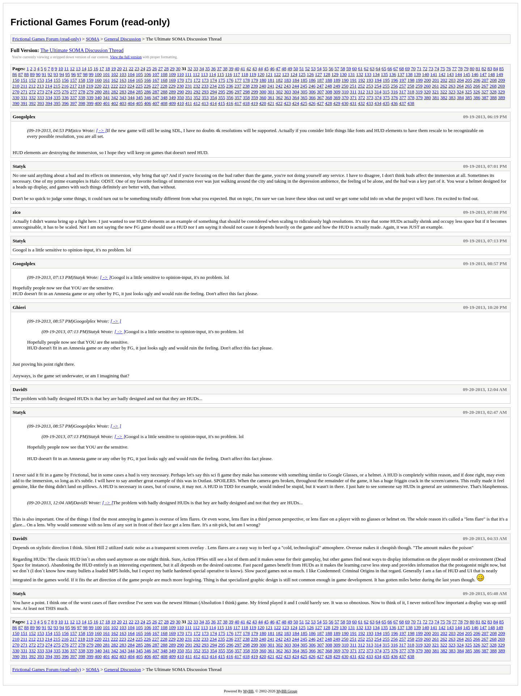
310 (345, 91)
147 (483, 74)
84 (495, 68)
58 (342, 68)
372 (361, 97)
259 (419, 86)
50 (295, 68)
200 (427, 80)
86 (14, 74)
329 (501, 91)
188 (328, 80)
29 (172, 68)
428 (328, 103)
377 (402, 97)
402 (114, 103)
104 (131, 74)
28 (166, 68)
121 (269, 74)
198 (411, 80)
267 (484, 86)
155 (57, 80)
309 (336, 91)
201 (435, 80)
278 (81, 91)
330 (16, 97)
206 (476, 80)
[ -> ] (101, 130)
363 (287, 97)
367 (320, 97)
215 (56, 86)
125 (302, 74)
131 (351, 74)
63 (372, 68)
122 (277, 74)
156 (65, 80)
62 (366, 68)
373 (369, 97)
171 (188, 80)
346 (147, 97)
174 (213, 80)
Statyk (19, 166)
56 (331, 68)
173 (205, 80)
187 (320, 80)
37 (219, 68)
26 (154, 68)
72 (425, 68)
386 (476, 97)
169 (172, 80)
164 (131, 80)
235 (221, 86)
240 (262, 86)
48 (283, 68)
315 (386, 91)
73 (430, 68)
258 (411, 86)
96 (73, 74)
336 (65, 97)
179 (254, 80)
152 (32, 80)
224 (131, 86)
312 (361, 91)
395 (57, 103)
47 (278, 68)
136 (392, 74)
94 (61, 74)
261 (435, 86)
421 (271, 103)
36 (213, 68)
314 (378, 91)
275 (57, 91)
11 (66, 68)
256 (394, 86)
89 (32, 74)
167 (156, 80)
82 (484, 68)
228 (164, 86)
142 (442, 74)
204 (460, 80)
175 (221, 80)
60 (354, 68)
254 (378, 86)
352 (197, 97)
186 (312, 80)
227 (155, 86)
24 (142, 68)
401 (106, 103)
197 (402, 80)
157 (73, 80)
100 (98, 74)
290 (180, 91)
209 (501, 80)
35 (207, 68)
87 (20, 74)
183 (287, 80)
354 (213, 97)
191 (353, 80)
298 (246, 91)
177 (238, 80)
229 (172, 86)
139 (417, 74)
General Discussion (122, 39)
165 (139, 80)
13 (78, 68)
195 (386, 80)
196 (394, 80)
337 (73, 97)
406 (147, 103)
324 (460, 91)
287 (156, 91)
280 (98, 91)
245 (304, 86)
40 (236, 68)
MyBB (248, 691)
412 (196, 103)
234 (213, 86)
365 (304, 97)
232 (196, 86)
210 (16, 86)
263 (452, 86)
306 (312, 91)
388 (493, 97)
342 (114, 97)
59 (348, 68)
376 (394, 97)
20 (119, 68)
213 (40, 86)
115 (220, 74)
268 (493, 86)
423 (287, 103)
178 (246, 80)
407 (156, 103)
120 (260, 74)
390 (16, 103)
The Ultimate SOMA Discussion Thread (81, 50)
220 (98, 86)
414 (213, 103)
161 (106, 80)
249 (336, 86)
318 (411, 91)
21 (125, 68)
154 (48, 80)
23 (137, 68)
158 (81, 80)
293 (205, 91)
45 (266, 68)
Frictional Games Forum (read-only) (90, 22)
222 (114, 86)
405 (139, 103)
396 (65, 103)
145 (466, 74)
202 (444, 80)
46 (272, 68)
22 (131, 68)
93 (56, 74)
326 (476, 91)
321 (435, 91)
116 (228, 74)
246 (312, 86)
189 (336, 80)
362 (279, 97)
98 (85, 74)
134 (376, 74)
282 (114, 91)
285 (139, 91)
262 (444, 86)
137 (400, 74)
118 (244, 74)
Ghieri (19, 307)
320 (427, 91)
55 (325, 68)
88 (26, 74)
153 (40, 80)
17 (101, 68)
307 (320, 91)
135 (384, 74)
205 (468, 80)
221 (106, 86)
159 (90, 80)
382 (444, 97)
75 (442, 68)
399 (90, 103)
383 (452, 97)
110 (180, 74)
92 (50, 74)
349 (172, 97)
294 (213, 91)
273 (40, 91)
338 (81, 97)
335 (57, 97)
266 (476, 86)
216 (65, 86)
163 (123, 80)
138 (409, 74)
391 (24, 103)
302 (279, 91)
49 (289, 68)
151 (24, 80)
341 (106, 97)
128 (326, 74)
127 (318, 74)
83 (489, 68)
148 (491, 74)
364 (296, 97)
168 (164, 80)
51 (301, 68)
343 (123, 97)
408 (164, 103)
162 (114, 80)
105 (139, 74)
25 (148, 68)
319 (419, 91)
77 (454, 68)
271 (24, 91)
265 (468, 86)
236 (229, 86)
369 (336, 97)
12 (72, 68)
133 (368, 74)
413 (205, 103)
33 (195, 68)
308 (328, 91)
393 (40, 103)
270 (16, 91)
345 (139, 97)
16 (95, 68)
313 (369, 91)
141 (433, 74)
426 (312, 103)
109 (172, 74)
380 (427, 97)
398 (81, 103)
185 (304, 80)
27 (160, 68)
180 (263, 80)
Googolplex (24, 116)
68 (401, 68)
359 (254, 97)
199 (419, 80)
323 (452, 91)
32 (189, 68)
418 (246, 103)
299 (254, 91)
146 (475, 74)
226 (147, 86)
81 (477, 68)
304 (296, 91)
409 (172, 103)
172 (197, 80)
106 (147, 74)
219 (89, 86)
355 (221, 97)
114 (212, 74)
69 (407, 68)
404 (131, 103)
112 (196, 74)
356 (230, 97)
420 (262, 103)
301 (271, 91)
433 (369, 103)
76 (448, 68)
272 (32, 91)
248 (328, 86)
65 (383, 68)
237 (238, 86)
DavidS (20, 389)
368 (328, 97)
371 (353, 97)
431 (353, 103)
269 (501, 86)
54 (319, 68)
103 (123, 74)
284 (131, 91)
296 (230, 91)
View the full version (125, 57)
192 (361, 80)
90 (38, 74)
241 (271, 86)
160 (98, 80)
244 (295, 86)
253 (369, 86)
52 (307, 68)
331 (24, 97)
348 (164, 97)
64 (378, 68)
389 (501, 97)
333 (40, 97)
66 (389, 68)
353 (205, 97)
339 (90, 97)
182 (279, 80)
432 (361, 103)
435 (386, 103)
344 (131, 97)
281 (106, 91)
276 (65, 91)
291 (188, 91)
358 (246, 97)
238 (246, 86)
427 (320, 103)
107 (156, 74)
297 (238, 91)
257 (402, 86)
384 (460, 97)
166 (147, 80)
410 (180, 103)
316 (394, 91)
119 (252, 74)
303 (287, 91)
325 (468, 91)
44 (260, 68)
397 (73, 103)
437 (402, 103)
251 (353, 86)
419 (254, 103)
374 (378, 97)
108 (164, 74)
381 (435, 97)
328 (493, 91)
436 (394, 103)
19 (113, 68)
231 (188, 86)
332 (32, 97)
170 (180, 80)
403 (123, 103)
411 (188, 103)
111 (188, 74)
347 (156, 97)
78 (460, 68)
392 (32, 103)
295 (221, 91)
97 (79, 74)
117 (236, 74)
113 (204, 74)
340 (98, 97)
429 (336, 103)
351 (188, 97)
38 (225, 68)
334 (48, 97)
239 (254, 86)
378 (411, 97)
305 (304, 91)
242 (279, 86)
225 (139, 86)
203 (452, 80)
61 (360, 68)
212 (32, 86)
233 (205, 86)
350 (180, 97)
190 (345, 80)
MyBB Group (286, 691)
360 (263, 97)
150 (16, 80)
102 (114, 74)
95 (67, 74)
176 (230, 80)
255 (386, 86)
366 (312, 97)
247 (320, 86)
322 (444, 91)
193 (369, 80)
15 (90, 68)
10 (60, 68)
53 (313, 68)
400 (98, 103)
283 (123, 91)
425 (304, 103)
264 (460, 86)
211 (24, 86)
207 (485, 80)
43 (254, 68)
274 (48, 91)
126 (310, 74)
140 (425, 74)
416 (229, 103)
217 (73, 86)
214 (48, 86)
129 (335, 74)
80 (472, 68)
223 (122, 86)
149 (499, 74)
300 (263, 91)
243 (287, 86)
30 (178, 68)
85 (501, 68)
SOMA (92, 39)
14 (84, 68)
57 (336, 68)
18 (107, 68)
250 (345, 86)
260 (427, 86)
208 (493, 80)
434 (378, 103)
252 (361, 86)
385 (468, 97)
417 (238, 103)
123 (285, 74)
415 (221, 103)
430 (345, 103)
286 (147, 91)
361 (271, 97)
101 (106, 74)
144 (458, 74)
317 (402, 91)
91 (44, 74)
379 (419, 97)
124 (293, 74)
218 (81, 86)
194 (378, 80)
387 (485, 97)
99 (91, 74)
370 (345, 97)
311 (353, 91)
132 (359, 74)
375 (386, 97)
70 (413, 68)
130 (343, 74)
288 (164, 91)
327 (484, 91)
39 (231, 68)
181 (271, 80)
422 (279, 103)
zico (17, 212)
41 (242, 68)
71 (419, 68)
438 (411, 103)
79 (466, 68)
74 (437, 68)
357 (238, 97)
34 (201, 68)
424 (295, 103)
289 (172, 91)
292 (197, 91)
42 (248, 68)
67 (395, 68)
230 (180, 86)
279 (90, 91)
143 (450, 74)
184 (296, 80)
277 (73, 91)
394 (48, 103)
